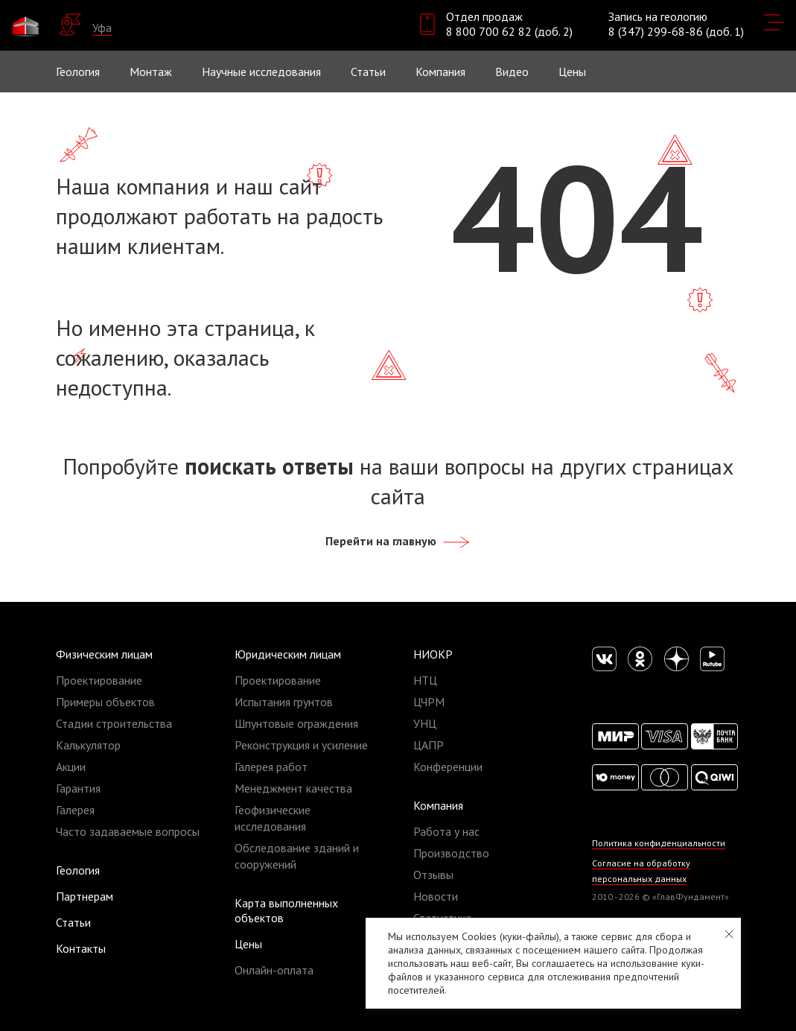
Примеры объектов (105, 701)
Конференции (448, 766)
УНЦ (424, 723)
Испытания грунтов (284, 701)
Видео (512, 71)
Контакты (81, 948)
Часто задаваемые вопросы (128, 831)
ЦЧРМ (429, 701)
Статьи (368, 71)
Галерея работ (271, 766)
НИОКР (433, 654)
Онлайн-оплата (274, 969)
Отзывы (433, 874)
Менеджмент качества (293, 788)
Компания (438, 805)
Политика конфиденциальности (659, 842)
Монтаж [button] (151, 71)
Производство (451, 853)
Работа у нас (446, 831)
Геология (78, 71)
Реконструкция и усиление (301, 744)
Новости (435, 896)
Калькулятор (88, 744)
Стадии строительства (114, 723)
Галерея (75, 809)
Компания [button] (440, 71)
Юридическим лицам (288, 654)
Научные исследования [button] (261, 71)
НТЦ (425, 680)
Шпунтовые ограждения (296, 723)
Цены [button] (572, 71)
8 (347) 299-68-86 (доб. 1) (676, 31)
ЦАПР (428, 744)
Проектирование (99, 680)
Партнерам (84, 896)
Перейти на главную (398, 540)
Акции (71, 766)
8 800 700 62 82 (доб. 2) (509, 31)
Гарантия (78, 788)
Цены (248, 943)
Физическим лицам (104, 654)
